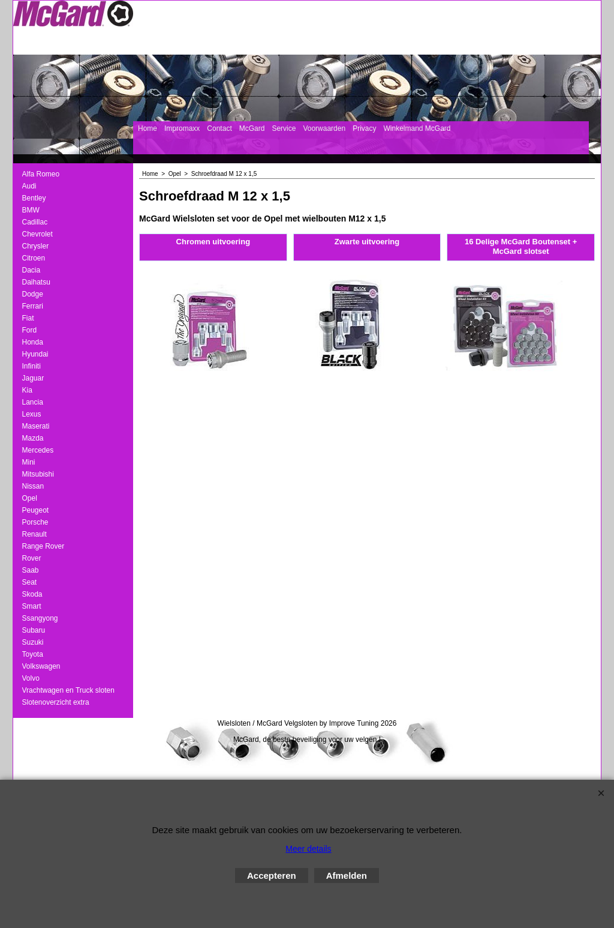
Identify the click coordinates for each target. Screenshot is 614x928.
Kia (27, 390)
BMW (31, 210)
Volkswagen (41, 666)
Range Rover (43, 546)
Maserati (36, 426)
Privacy (364, 128)
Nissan (33, 486)
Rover (31, 558)
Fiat (28, 318)
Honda (32, 342)
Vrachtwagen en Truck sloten (68, 690)
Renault (34, 534)
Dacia (31, 270)
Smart (31, 606)
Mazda (33, 438)
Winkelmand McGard (416, 128)
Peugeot (35, 510)
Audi (29, 186)
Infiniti (31, 366)
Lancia (32, 402)
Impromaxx (182, 128)
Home (147, 128)
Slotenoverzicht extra (55, 702)
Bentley (34, 198)
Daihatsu (36, 282)
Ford (29, 330)
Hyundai (35, 354)
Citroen (34, 258)
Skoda (32, 594)
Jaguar (33, 378)
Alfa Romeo (41, 174)
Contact (219, 128)
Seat (29, 582)
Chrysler (35, 246)
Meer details (308, 849)
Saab (30, 570)
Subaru (34, 630)
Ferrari (32, 306)
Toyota (32, 654)
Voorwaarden (324, 128)
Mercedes (38, 450)
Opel (29, 498)
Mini (28, 462)
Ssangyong (40, 618)
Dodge (32, 294)
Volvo (31, 678)
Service (284, 128)
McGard (252, 128)
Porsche (35, 522)
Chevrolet (37, 234)
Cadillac (35, 222)
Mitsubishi (38, 474)
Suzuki (33, 642)
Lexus (31, 414)
